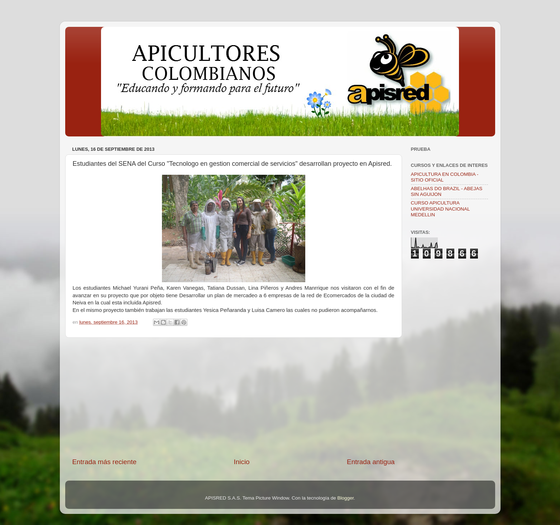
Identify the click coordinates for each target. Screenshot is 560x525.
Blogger (346, 498)
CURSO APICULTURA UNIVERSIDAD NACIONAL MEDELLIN (440, 208)
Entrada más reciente (104, 462)
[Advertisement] (233, 397)
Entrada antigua (370, 462)
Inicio (242, 462)
